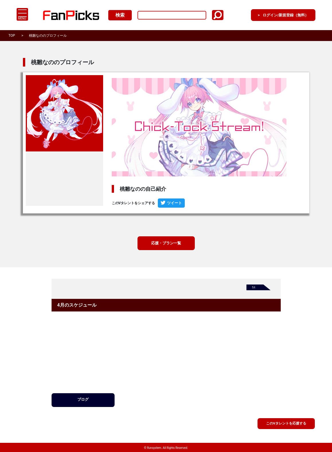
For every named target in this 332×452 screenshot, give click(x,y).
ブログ (83, 400)
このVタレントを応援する (286, 423)
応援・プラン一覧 (166, 243)
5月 (254, 289)
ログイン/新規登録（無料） (277, 15)
